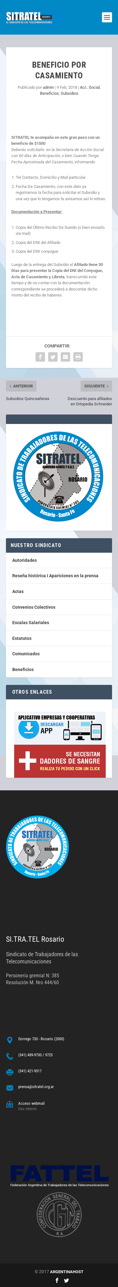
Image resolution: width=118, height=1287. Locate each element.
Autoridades (24, 560)
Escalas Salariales (30, 622)
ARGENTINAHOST (66, 1271)
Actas (18, 591)
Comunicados (26, 653)
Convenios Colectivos (33, 607)
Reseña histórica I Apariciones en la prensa (55, 575)
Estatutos (21, 638)
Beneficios (49, 93)
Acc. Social (90, 87)
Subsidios (69, 93)
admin (48, 87)
